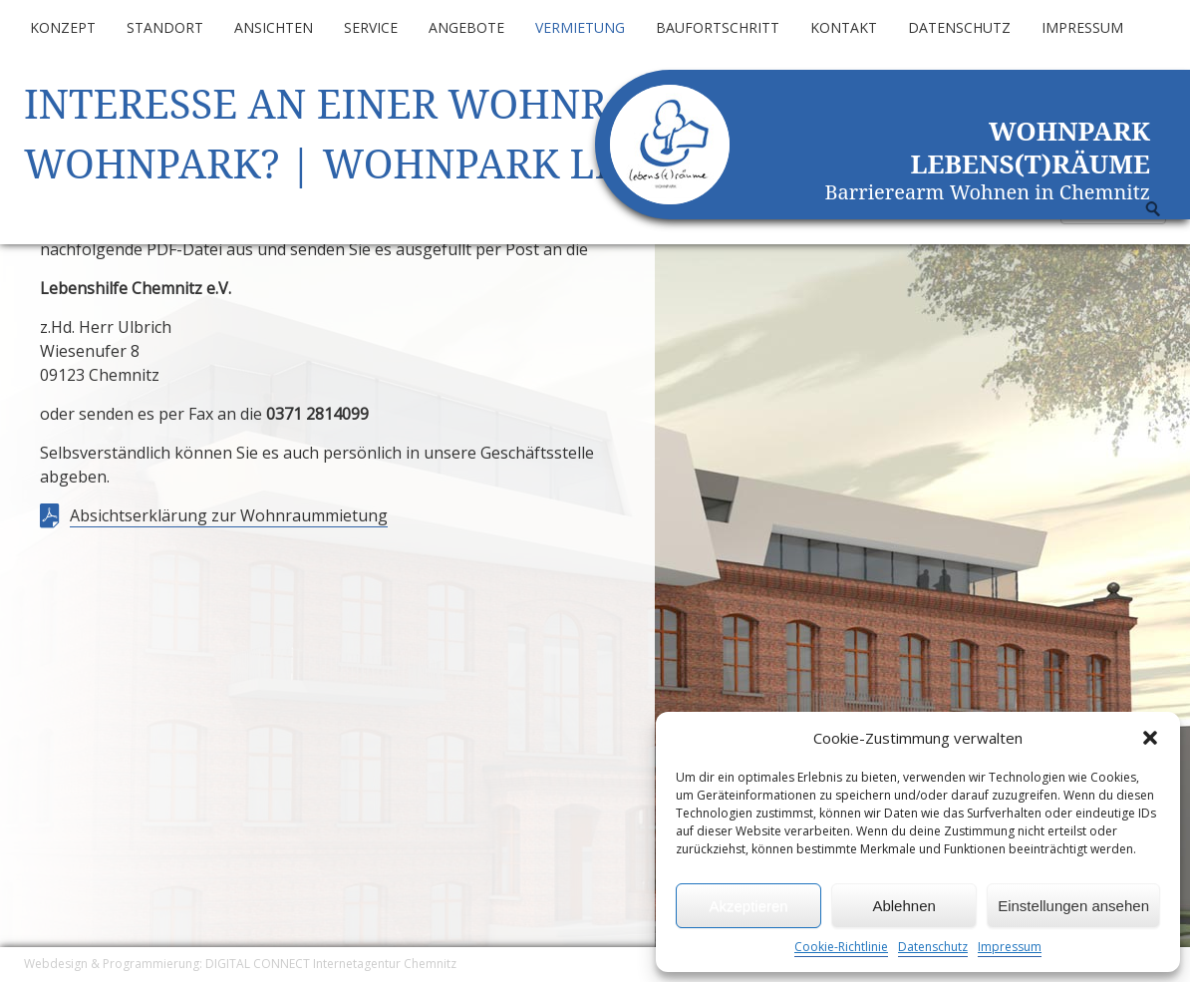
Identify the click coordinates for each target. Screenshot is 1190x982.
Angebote (466, 27)
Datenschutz (933, 946)
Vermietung (580, 27)
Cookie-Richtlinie (841, 946)
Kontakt (843, 27)
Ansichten (273, 27)
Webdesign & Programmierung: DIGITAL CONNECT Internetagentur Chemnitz (240, 963)
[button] (1150, 738)
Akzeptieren (748, 905)
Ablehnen (903, 905)
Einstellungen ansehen (1073, 905)
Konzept (63, 27)
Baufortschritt (717, 27)
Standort (165, 27)
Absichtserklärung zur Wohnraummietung (229, 515)
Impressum (1009, 946)
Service (371, 27)
